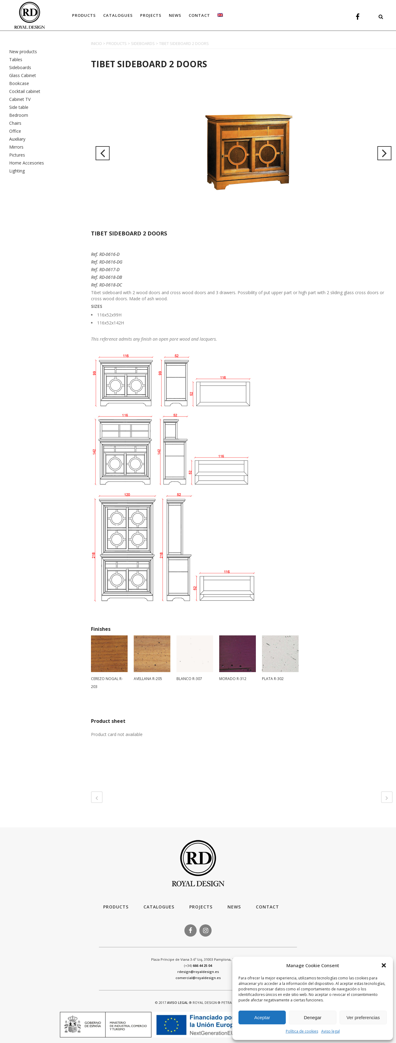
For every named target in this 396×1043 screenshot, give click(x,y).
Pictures (17, 155)
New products (23, 51)
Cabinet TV (20, 99)
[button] (384, 965)
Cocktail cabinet (24, 91)
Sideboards (20, 67)
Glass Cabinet (22, 75)
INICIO (96, 43)
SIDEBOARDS (143, 43)
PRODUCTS (116, 43)
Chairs (15, 123)
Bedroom (18, 115)
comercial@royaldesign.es (198, 977)
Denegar (313, 1017)
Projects (201, 907)
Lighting (17, 171)
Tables (15, 59)
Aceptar (262, 1017)
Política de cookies (302, 1031)
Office (15, 131)
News (234, 907)
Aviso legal (330, 1031)
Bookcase (19, 83)
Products (116, 907)
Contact (267, 907)
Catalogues (159, 907)
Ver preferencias (363, 1017)
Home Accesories (26, 163)
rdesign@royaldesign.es (198, 971)
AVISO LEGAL (177, 1002)
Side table (18, 107)
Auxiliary (17, 139)
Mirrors (16, 147)
